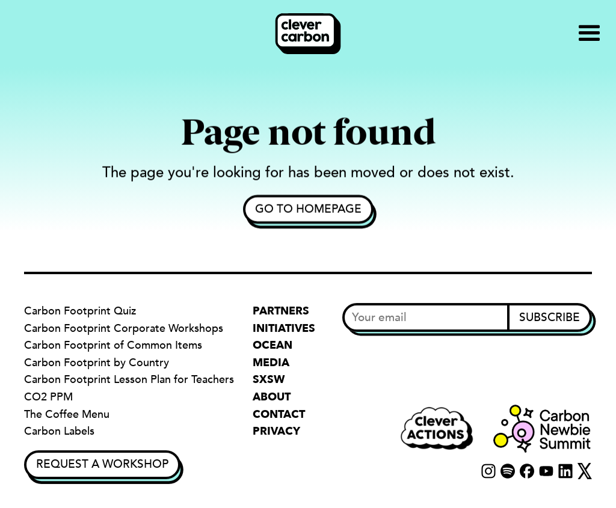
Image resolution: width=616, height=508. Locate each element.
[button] (589, 33)
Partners (281, 311)
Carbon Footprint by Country (96, 362)
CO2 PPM (48, 397)
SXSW (269, 380)
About (272, 397)
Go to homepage (308, 209)
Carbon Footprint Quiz (80, 311)
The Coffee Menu (66, 414)
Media (271, 362)
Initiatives (284, 328)
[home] (308, 34)
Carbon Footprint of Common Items (113, 345)
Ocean (272, 345)
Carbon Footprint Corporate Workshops (123, 328)
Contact (279, 414)
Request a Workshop (102, 464)
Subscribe (549, 317)
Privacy (276, 431)
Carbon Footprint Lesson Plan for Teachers (129, 380)
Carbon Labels (59, 431)
